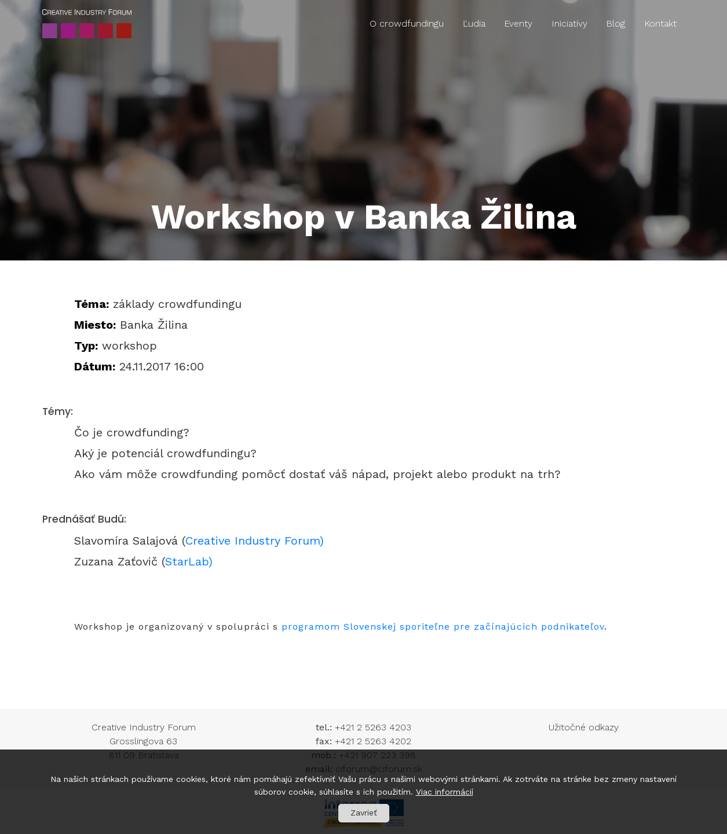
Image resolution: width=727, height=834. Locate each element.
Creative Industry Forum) (256, 541)
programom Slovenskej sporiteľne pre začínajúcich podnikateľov (443, 626)
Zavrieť (363, 812)
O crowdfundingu (407, 23)
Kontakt (660, 23)
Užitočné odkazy (584, 727)
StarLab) (189, 561)
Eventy (518, 23)
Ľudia (474, 23)
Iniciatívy (569, 23)
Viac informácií (444, 791)
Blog (615, 23)
